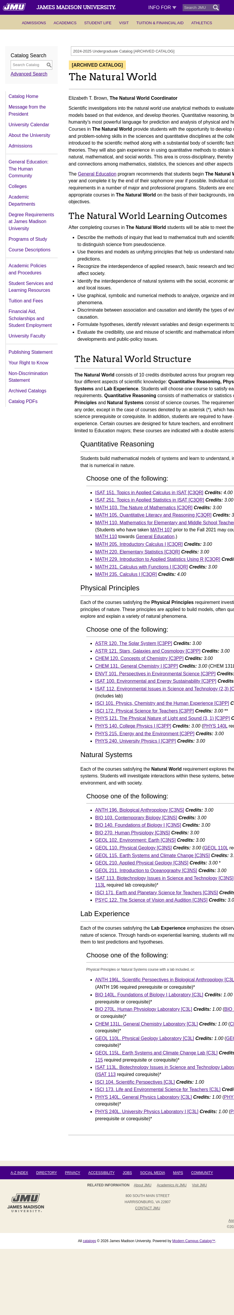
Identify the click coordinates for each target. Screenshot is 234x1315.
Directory (46, 1173)
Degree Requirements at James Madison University (31, 221)
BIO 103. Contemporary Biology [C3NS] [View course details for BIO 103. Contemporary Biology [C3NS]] (136, 817)
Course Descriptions (30, 249)
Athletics (201, 23)
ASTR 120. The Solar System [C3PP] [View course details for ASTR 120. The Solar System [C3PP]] (133, 643)
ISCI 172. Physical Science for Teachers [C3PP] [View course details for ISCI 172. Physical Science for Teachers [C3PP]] (144, 710)
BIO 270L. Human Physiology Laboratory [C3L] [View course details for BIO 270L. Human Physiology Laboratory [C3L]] (143, 1009)
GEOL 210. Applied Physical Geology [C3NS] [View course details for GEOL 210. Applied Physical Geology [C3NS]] (141, 862)
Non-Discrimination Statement (28, 377)
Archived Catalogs (27, 390)
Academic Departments (22, 200)
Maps (178, 1173)
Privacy (72, 1173)
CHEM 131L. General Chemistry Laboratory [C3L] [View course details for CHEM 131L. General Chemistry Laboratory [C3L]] (146, 1023)
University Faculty (27, 335)
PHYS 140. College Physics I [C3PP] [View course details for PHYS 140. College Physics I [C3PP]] (133, 725)
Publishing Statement (31, 352)
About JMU (142, 1185)
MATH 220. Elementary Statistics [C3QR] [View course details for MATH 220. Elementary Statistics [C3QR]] (137, 551)
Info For (162, 7)
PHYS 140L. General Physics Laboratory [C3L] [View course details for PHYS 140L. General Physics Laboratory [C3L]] (143, 1097)
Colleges (18, 186)
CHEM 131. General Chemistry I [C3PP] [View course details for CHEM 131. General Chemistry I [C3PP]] (136, 666)
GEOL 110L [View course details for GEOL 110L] (216, 847)
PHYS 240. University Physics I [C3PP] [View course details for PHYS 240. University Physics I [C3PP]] (135, 741)
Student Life (97, 23)
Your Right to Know (28, 362)
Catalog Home (23, 96)
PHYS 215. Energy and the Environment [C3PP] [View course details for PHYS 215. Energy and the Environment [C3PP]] (144, 733)
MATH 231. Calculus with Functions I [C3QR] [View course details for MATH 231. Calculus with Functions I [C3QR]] (141, 566)
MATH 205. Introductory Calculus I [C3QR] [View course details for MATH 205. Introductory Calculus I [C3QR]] (139, 544)
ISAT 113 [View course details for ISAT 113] (106, 1074)
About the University (29, 135)
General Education (97, 173)
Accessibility (101, 1173)
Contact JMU (147, 1208)
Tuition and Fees (26, 300)
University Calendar (29, 124)
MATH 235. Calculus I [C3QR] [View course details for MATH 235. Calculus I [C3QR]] (126, 574)
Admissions (34, 23)
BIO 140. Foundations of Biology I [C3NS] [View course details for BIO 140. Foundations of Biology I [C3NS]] (138, 825)
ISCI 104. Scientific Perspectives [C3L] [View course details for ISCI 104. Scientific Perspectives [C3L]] (135, 1082)
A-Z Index (19, 1173)
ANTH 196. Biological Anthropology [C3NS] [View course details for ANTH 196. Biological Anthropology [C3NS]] (139, 810)
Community (202, 1173)
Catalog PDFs (23, 401)
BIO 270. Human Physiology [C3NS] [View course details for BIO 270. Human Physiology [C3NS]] (132, 832)
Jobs (127, 1173)
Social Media (152, 1173)
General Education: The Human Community (28, 168)
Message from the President (27, 110)
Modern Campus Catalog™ (193, 1241)
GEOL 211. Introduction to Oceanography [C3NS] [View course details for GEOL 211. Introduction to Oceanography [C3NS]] (146, 870)
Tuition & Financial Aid (160, 23)
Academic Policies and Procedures (27, 269)
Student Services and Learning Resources (31, 287)
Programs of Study (28, 239)
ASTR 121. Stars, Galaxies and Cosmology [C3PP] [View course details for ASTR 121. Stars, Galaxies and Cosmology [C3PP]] (147, 651)
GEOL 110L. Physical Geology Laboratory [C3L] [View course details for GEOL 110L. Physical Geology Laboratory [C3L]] (144, 1038)
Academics (65, 23)
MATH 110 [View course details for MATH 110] (106, 536)
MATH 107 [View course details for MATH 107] (161, 529)
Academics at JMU (172, 1185)
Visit (124, 23)
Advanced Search (29, 73)
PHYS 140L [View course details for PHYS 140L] (215, 725)
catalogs (89, 1241)
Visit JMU (199, 1185)
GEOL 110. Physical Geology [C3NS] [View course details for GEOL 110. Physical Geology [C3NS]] (133, 847)
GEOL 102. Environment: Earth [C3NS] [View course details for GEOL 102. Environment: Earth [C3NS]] (135, 840)
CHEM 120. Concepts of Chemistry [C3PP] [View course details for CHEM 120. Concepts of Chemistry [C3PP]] (139, 658)
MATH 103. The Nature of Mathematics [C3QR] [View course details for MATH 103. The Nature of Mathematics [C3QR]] (143, 507)
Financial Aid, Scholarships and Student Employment (30, 318)
